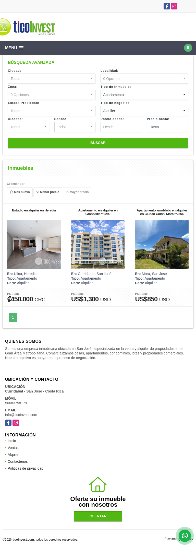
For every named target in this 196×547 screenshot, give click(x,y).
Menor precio (47, 192)
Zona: (13, 87)
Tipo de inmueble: (116, 87)
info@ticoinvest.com (21, 415)
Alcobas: (15, 119)
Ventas (13, 448)
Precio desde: (112, 119)
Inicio (12, 441)
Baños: (60, 119)
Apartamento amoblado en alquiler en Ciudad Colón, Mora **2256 (162, 212)
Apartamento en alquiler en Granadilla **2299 (98, 212)
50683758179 (16, 403)
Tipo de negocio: (115, 103)
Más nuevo (20, 192)
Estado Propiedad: (23, 103)
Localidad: (109, 71)
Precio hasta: (158, 119)
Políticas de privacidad (25, 468)
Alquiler (14, 455)
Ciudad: (14, 71)
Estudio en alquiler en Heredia (34, 210)
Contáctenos (18, 461)
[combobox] (51, 79)
